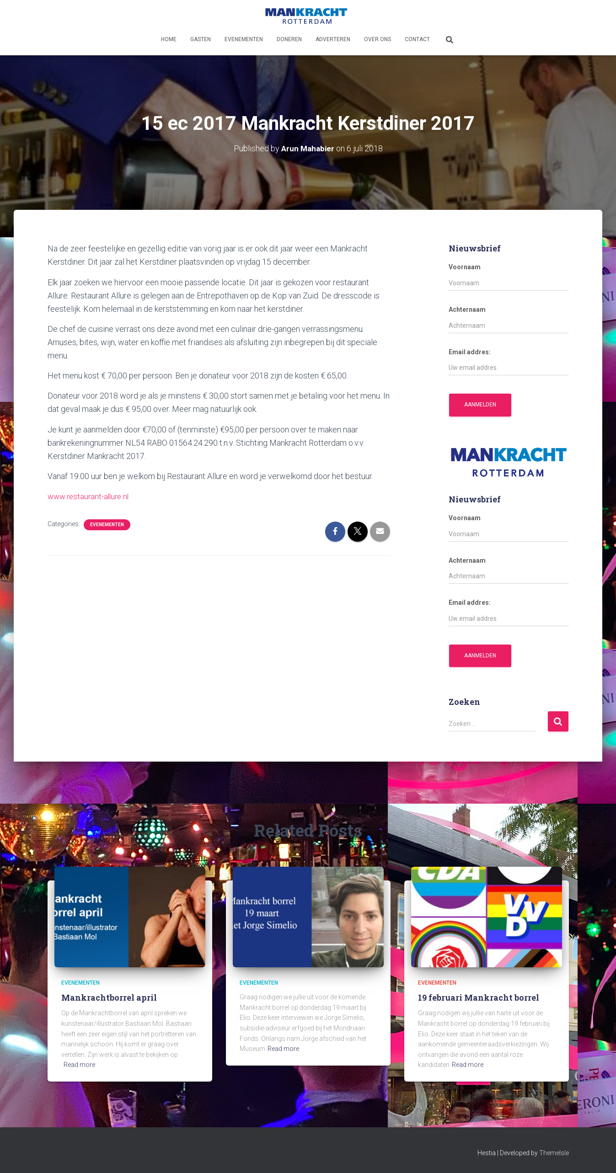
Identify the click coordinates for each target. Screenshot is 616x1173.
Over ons (377, 39)
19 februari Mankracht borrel (478, 997)
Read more (79, 1064)
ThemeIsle (554, 1153)
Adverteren (333, 39)
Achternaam (467, 309)
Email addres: (470, 351)
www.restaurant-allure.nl (90, 496)
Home (169, 39)
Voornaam (465, 267)
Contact (417, 39)
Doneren (289, 39)
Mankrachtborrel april (109, 997)
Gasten (200, 39)
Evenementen (244, 39)
